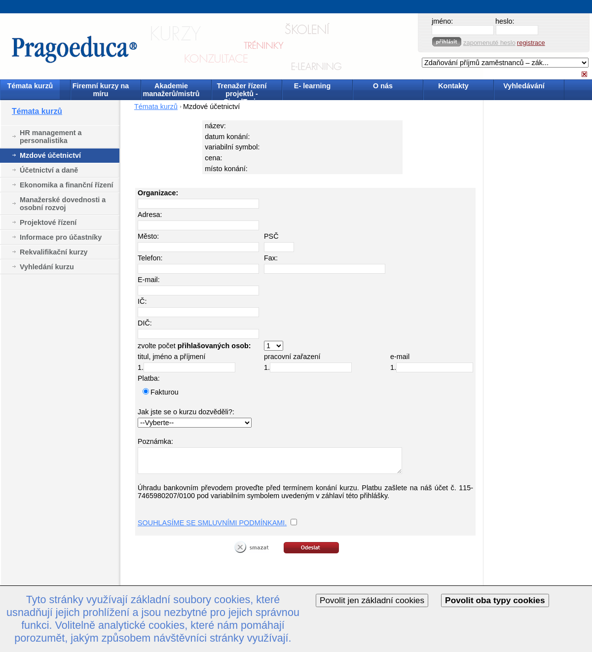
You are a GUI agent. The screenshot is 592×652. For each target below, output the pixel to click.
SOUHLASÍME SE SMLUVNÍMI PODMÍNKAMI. (212, 523)
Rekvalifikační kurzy (54, 252)
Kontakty (453, 86)
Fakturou (164, 392)
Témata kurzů (30, 86)
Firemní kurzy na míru (101, 90)
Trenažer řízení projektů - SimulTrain (242, 90)
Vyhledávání (523, 86)
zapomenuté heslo (489, 42)
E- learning (312, 86)
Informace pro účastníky (61, 237)
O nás (383, 86)
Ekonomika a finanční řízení (66, 185)
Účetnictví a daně (49, 170)
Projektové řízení (48, 222)
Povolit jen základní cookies (372, 600)
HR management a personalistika (51, 137)
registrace (531, 42)
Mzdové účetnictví (50, 155)
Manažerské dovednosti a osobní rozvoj (63, 204)
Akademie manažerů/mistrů (171, 90)
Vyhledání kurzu (47, 267)
